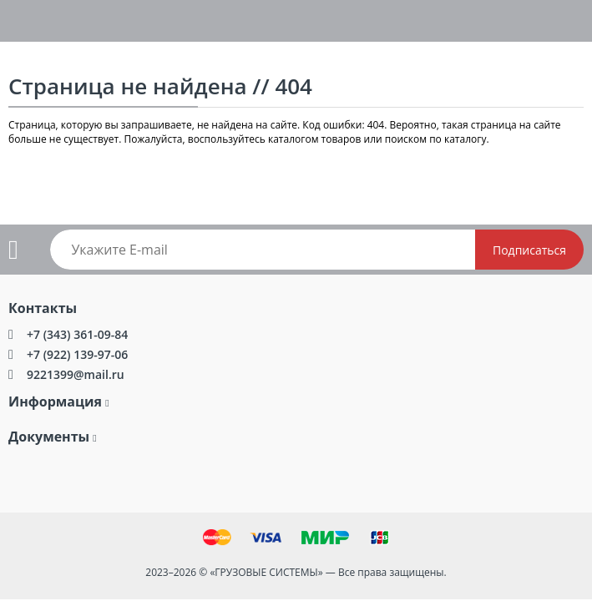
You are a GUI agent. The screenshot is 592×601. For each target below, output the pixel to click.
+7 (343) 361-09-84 (77, 334)
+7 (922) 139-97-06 (77, 354)
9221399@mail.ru (75, 374)
